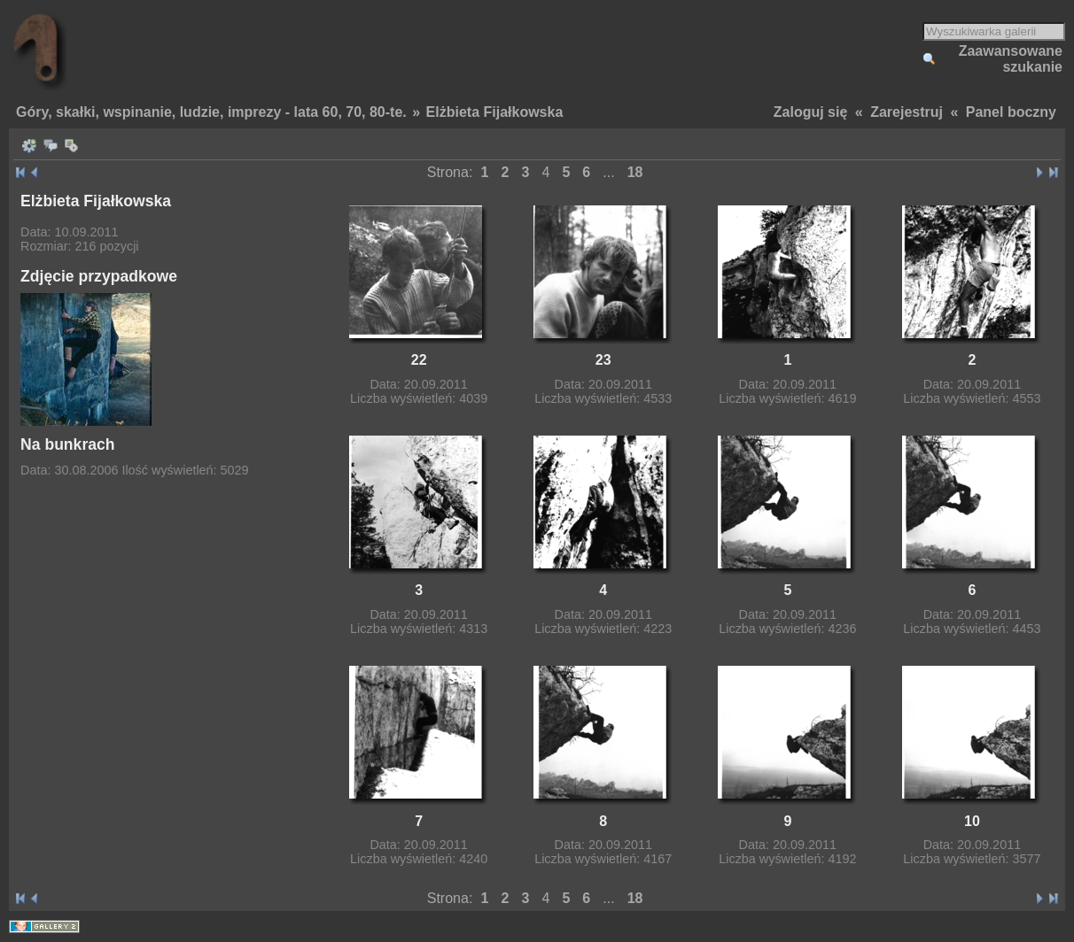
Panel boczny (1011, 112)
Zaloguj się (811, 112)
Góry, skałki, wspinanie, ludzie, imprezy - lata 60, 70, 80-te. (211, 112)
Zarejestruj (906, 112)
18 (635, 172)
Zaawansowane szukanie (1010, 58)
